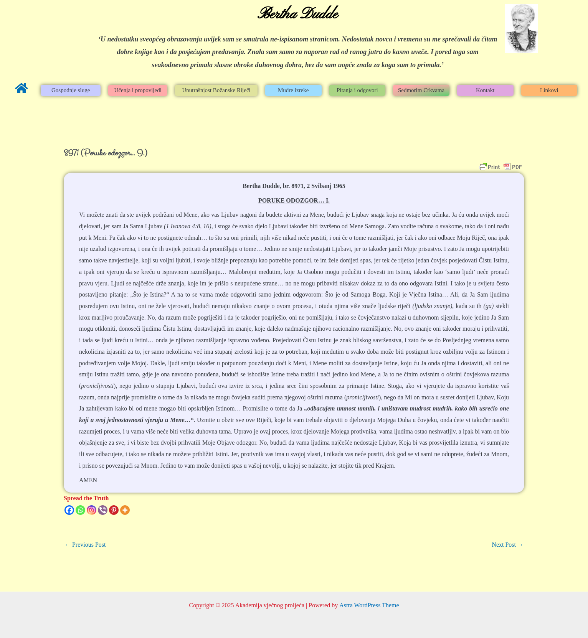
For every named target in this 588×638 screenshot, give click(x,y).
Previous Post (85, 544)
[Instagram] (91, 510)
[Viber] (102, 510)
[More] (125, 510)
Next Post (508, 544)
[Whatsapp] (80, 510)
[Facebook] (69, 510)
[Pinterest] (114, 510)
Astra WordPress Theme (369, 605)
